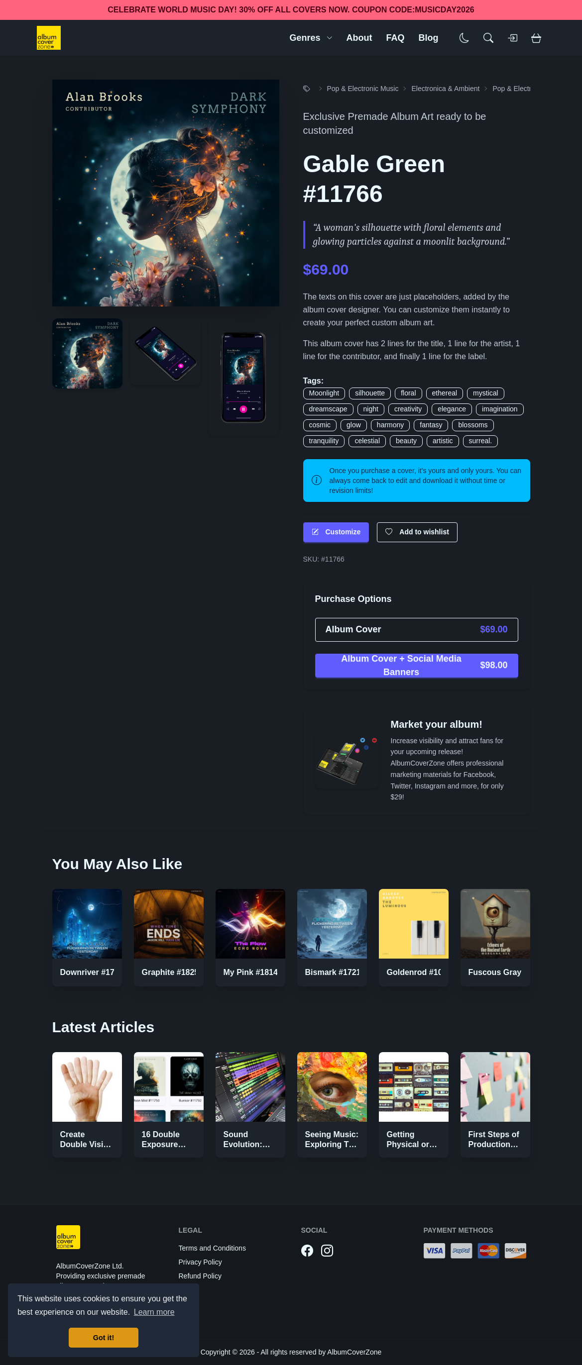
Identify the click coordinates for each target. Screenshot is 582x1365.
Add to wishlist (417, 532)
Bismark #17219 (335, 972)
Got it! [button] (103, 1338)
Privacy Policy (200, 1262)
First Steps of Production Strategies (493, 1144)
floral (408, 393)
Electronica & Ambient (445, 89)
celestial (367, 441)
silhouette (370, 393)
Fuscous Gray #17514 (509, 972)
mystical (485, 393)
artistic (443, 441)
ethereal (445, 393)
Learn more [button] (154, 1312)
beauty (406, 441)
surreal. (480, 441)
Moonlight (324, 393)
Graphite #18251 (173, 972)
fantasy (431, 425)
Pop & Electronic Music (363, 89)
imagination (500, 409)
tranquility (324, 441)
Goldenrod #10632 (421, 972)
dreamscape (328, 409)
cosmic (320, 425)
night (370, 409)
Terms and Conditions (212, 1248)
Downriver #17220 (94, 972)
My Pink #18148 (253, 972)
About (359, 38)
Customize (336, 532)
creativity (408, 409)
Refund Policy (200, 1276)
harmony (390, 425)
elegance (452, 409)
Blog (429, 38)
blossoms (472, 425)
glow (354, 425)
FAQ (395, 38)
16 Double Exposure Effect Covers (167, 1144)
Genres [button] (310, 38)
